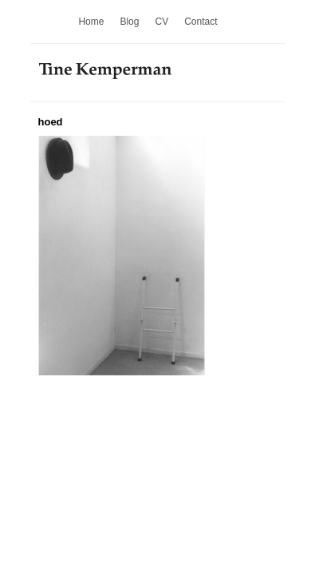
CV (161, 21)
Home (91, 21)
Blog (129, 21)
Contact (200, 21)
